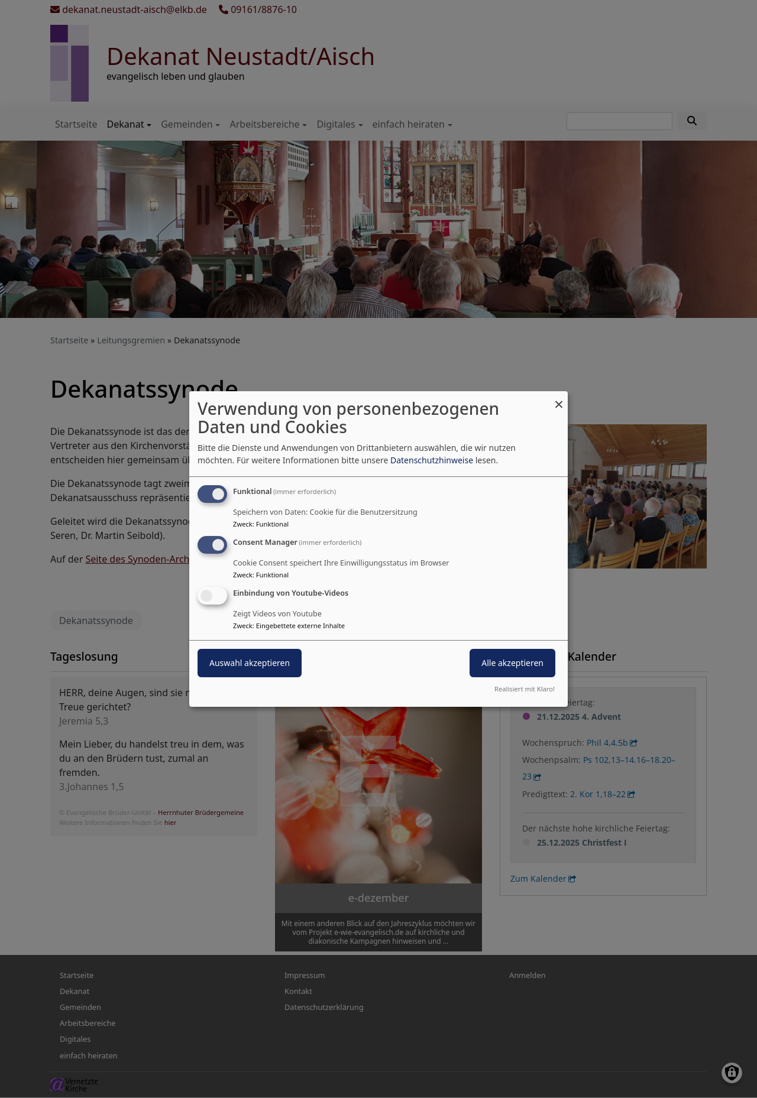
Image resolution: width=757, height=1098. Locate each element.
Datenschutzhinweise (431, 460)
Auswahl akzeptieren (249, 662)
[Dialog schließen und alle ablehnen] (559, 398)
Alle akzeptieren (512, 662)
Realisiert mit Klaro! (524, 688)
